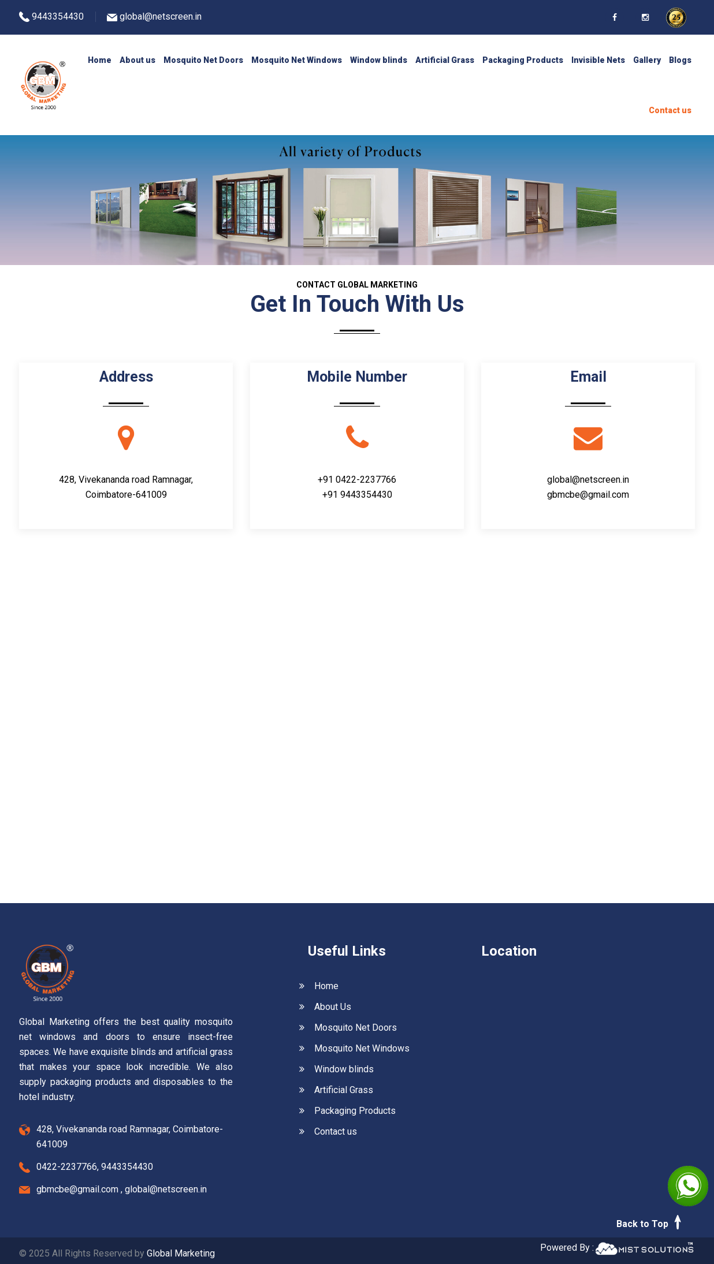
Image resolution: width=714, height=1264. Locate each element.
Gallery (647, 60)
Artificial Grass (444, 60)
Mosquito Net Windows (296, 60)
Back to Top (650, 1222)
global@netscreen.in (161, 16)
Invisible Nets (598, 60)
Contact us (670, 110)
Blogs (680, 60)
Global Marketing (181, 1253)
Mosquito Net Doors (203, 60)
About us (137, 60)
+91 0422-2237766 (357, 479)
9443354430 (58, 16)
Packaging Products (522, 60)
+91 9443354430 (357, 494)
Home (99, 60)
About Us (325, 1007)
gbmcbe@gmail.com (588, 494)
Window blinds (378, 60)
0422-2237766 (66, 1166)
